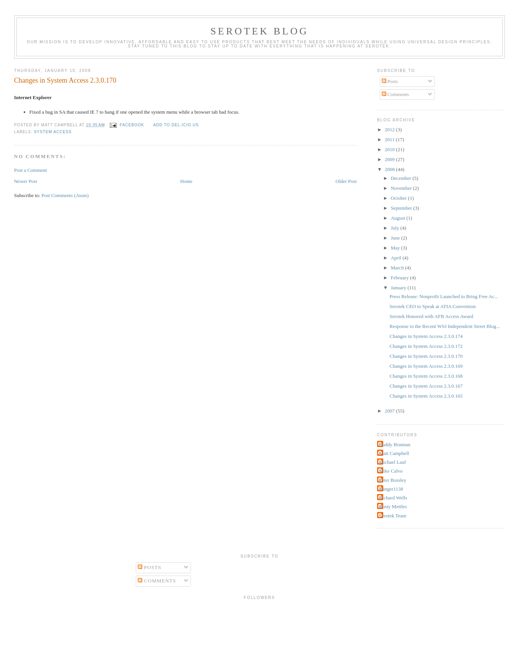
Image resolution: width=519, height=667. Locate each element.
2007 (390, 411)
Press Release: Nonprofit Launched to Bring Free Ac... (444, 296)
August (399, 218)
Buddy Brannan (394, 444)
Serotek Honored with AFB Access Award (431, 316)
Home (186, 181)
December (402, 178)
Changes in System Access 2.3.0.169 (426, 366)
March (398, 268)
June (396, 238)
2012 (390, 129)
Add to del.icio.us (176, 125)
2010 (390, 149)
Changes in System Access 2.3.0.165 (426, 396)
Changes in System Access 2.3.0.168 (426, 376)
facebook (132, 125)
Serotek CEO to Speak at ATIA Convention (433, 306)
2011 (390, 139)
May (396, 248)
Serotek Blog (259, 31)
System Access (53, 132)
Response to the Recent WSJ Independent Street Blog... (445, 326)
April (397, 258)
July (395, 228)
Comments (395, 94)
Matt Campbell (394, 453)
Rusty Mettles (393, 506)
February (400, 277)
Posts (390, 81)
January (399, 287)
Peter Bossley (392, 480)
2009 (390, 159)
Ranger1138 (391, 489)
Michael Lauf (392, 462)
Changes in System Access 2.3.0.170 (65, 80)
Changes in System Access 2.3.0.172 (426, 346)
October (399, 198)
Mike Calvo (391, 471)
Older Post (345, 181)
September (402, 208)
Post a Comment (30, 170)
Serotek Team (392, 516)
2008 (390, 169)
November (402, 188)
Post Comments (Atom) (65, 195)
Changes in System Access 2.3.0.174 (426, 336)
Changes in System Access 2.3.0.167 (426, 386)
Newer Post (25, 181)
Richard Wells (393, 498)
